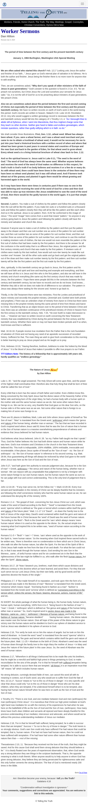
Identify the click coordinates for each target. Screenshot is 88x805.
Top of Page (83, 772)
